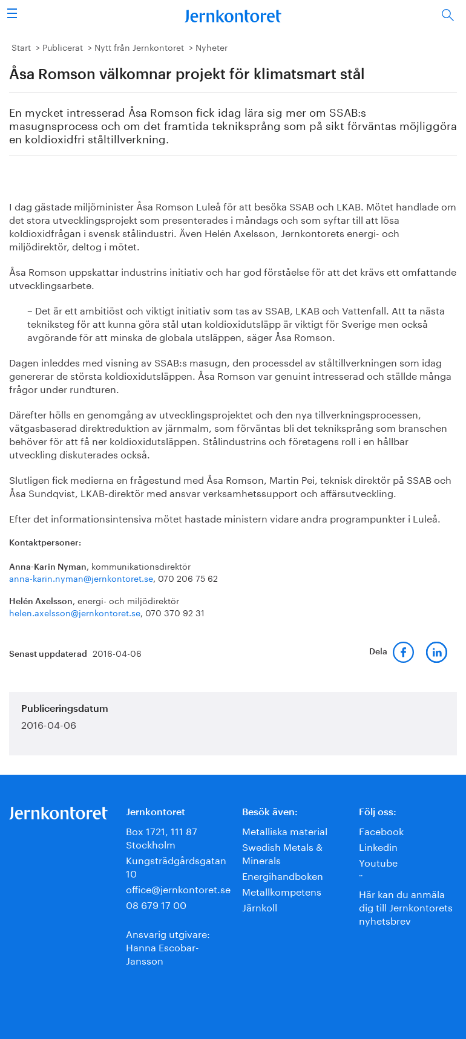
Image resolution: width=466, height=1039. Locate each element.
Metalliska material (284, 830)
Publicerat (62, 46)
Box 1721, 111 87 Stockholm (161, 836)
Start (21, 46)
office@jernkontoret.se (178, 888)
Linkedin (378, 845)
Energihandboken (282, 874)
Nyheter (211, 46)
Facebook (381, 830)
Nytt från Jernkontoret (139, 46)
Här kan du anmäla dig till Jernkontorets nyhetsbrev (406, 906)
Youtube (378, 861)
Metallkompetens (281, 890)
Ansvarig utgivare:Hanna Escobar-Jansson (168, 946)
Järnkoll (259, 906)
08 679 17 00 (156, 903)
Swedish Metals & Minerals (282, 852)
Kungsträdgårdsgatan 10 (176, 866)
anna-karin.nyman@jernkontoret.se (81, 577)
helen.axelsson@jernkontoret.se (74, 612)
